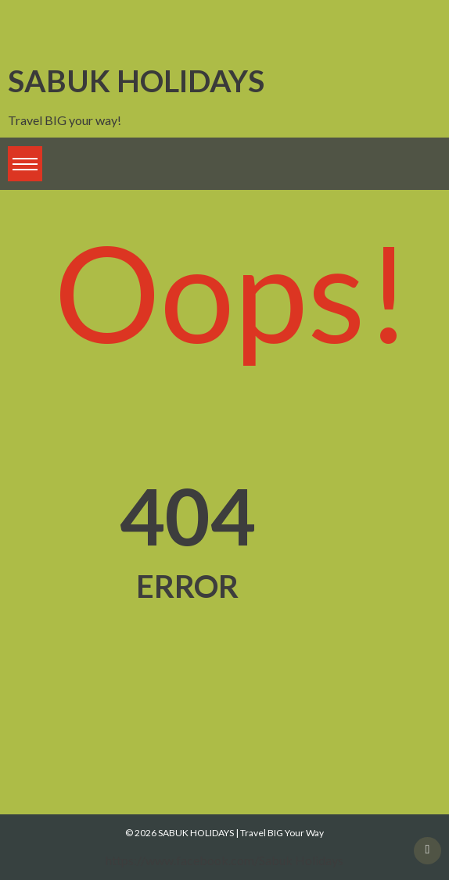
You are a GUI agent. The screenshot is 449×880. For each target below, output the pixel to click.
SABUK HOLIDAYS (136, 80)
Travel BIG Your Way (282, 833)
